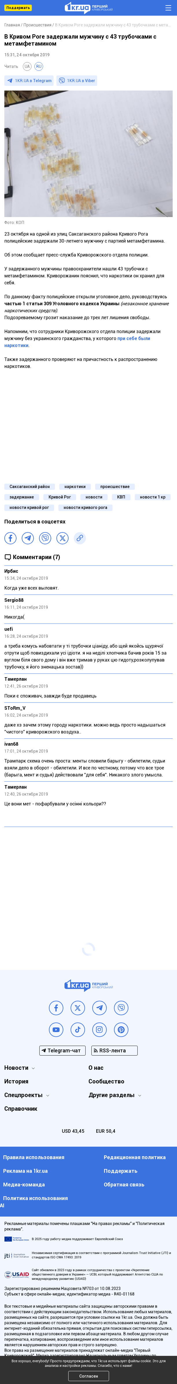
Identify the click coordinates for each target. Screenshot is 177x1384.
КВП (121, 497)
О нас (96, 1067)
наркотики (75, 486)
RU (38, 66)
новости (94, 497)
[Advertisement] (88, 873)
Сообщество (106, 1081)
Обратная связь (124, 1184)
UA (27, 66)
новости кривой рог (29, 507)
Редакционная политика (135, 1157)
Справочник (20, 1108)
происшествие (115, 486)
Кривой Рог (60, 497)
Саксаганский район (30, 486)
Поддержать (18, 8)
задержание (22, 497)
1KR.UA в (33, 80)
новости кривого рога (85, 507)
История (16, 1081)
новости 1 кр (152, 497)
